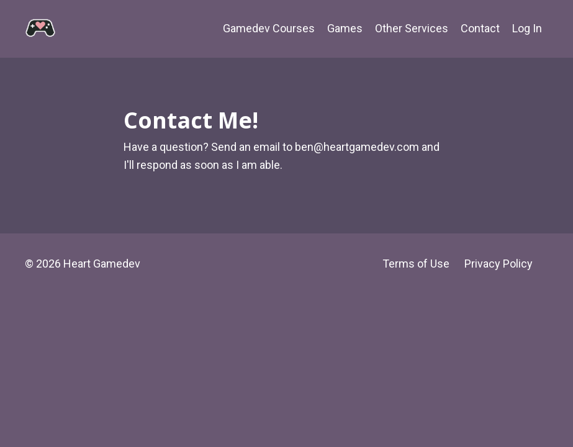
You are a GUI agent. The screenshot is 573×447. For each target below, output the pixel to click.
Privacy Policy (498, 263)
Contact (480, 28)
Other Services (411, 28)
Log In (527, 28)
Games (345, 28)
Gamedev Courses (269, 28)
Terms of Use (415, 263)
